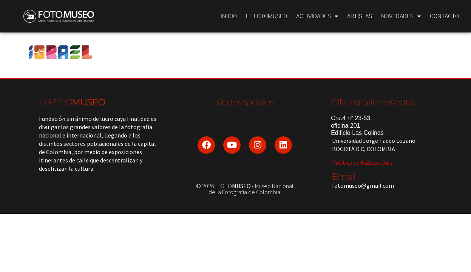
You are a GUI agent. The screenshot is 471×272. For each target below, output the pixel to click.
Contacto (444, 16)
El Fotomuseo (266, 16)
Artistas (359, 16)
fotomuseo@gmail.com (363, 185)
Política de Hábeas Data (363, 162)
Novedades (401, 16)
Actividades (317, 16)
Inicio (229, 16)
